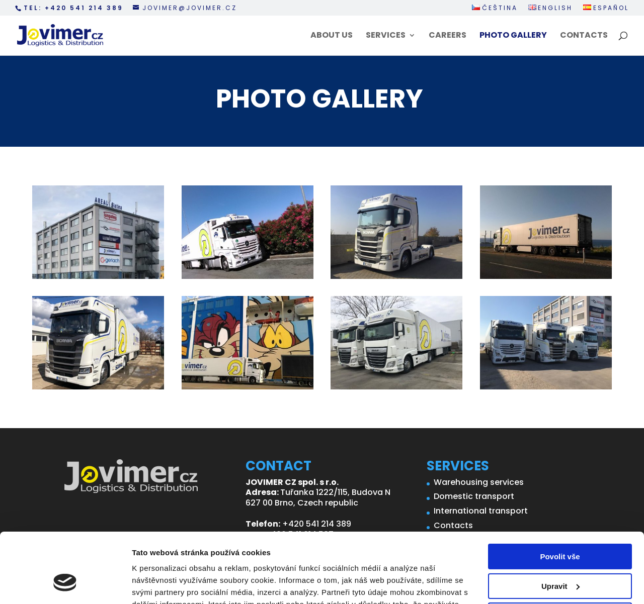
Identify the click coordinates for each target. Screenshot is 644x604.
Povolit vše (560, 496)
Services (386, 36)
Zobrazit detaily (160, 584)
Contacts (584, 36)
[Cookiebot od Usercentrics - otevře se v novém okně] (65, 584)
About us (331, 36)
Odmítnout (560, 555)
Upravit (560, 526)
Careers (447, 36)
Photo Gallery (513, 36)
